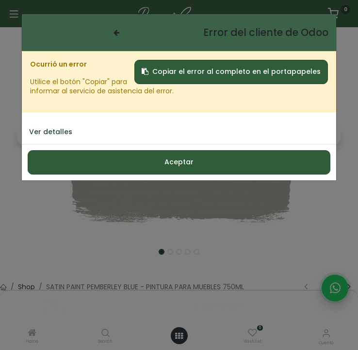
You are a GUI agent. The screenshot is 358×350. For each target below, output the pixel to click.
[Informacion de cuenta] (326, 333)
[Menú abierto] (179, 336)
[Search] (105, 333)
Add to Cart (217, 306)
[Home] (32, 333)
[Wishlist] (252, 333)
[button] (27, 136)
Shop (26, 287)
